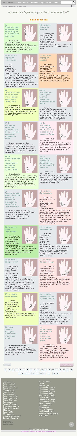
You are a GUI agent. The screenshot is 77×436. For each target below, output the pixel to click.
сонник (56, 3)
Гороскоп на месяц (46, 394)
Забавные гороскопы (47, 396)
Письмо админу (7, 421)
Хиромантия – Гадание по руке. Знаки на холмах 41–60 (38, 431)
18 (67, 370)
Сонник (41, 384)
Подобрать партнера (47, 400)
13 (49, 370)
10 (38, 370)
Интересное (43, 416)
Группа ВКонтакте (8, 422)
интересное (43, 3)
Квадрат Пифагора (46, 410)
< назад (7, 365)
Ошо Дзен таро (9, 390)
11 (42, 370)
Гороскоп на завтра (46, 390)
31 (57, 373)
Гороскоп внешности (47, 402)
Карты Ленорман (10, 400)
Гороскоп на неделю (47, 392)
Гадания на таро (9, 386)
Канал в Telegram (8, 424)
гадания (34, 3)
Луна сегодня (44, 386)
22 (26, 373)
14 (53, 370)
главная (18, 3)
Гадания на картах (10, 398)
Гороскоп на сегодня (47, 388)
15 (56, 370)
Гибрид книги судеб (11, 408)
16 (60, 370)
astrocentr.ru (8, 2)
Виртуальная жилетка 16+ (49, 414)
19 (71, 370)
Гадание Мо (8, 412)
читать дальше (66, 365)
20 (19, 373)
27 (44, 373)
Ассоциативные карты (12, 416)
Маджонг (6, 410)
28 (48, 373)
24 (33, 373)
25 (37, 373)
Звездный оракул (10, 404)
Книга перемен (9, 394)
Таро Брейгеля (9, 392)
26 (41, 373)
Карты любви (44, 398)
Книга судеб (8, 402)
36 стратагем (8, 414)
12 (45, 370)
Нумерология (44, 408)
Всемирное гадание (11, 406)
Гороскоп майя (44, 406)
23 (30, 373)
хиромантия (22, 6)
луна (51, 3)
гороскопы (26, 3)
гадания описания (13, 6)
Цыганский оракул (10, 418)
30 (54, 373)
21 (23, 373)
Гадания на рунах (10, 396)
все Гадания (8, 382)
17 (64, 370)
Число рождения (45, 412)
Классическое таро (10, 388)
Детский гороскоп (45, 404)
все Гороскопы (44, 382)
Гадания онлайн (9, 384)
